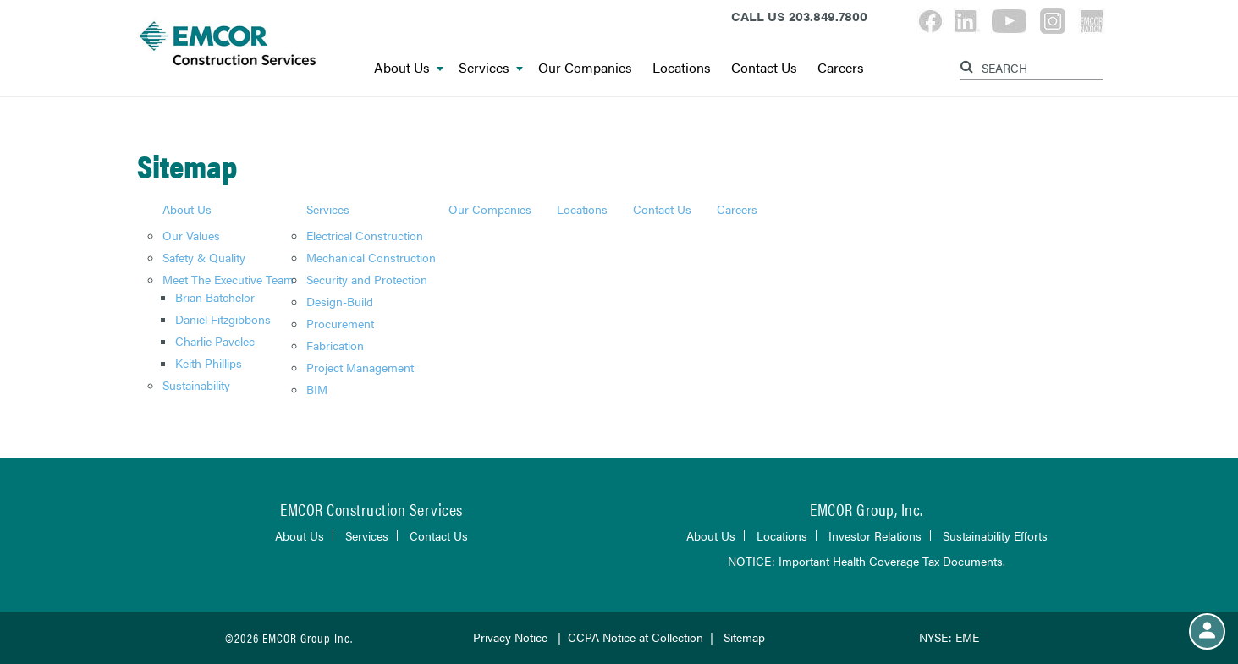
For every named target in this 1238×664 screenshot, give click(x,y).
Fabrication (335, 345)
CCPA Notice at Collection (635, 636)
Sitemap (744, 636)
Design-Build (339, 301)
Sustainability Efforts (995, 535)
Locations (681, 68)
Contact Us (764, 68)
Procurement (340, 323)
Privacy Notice (510, 636)
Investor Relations (875, 535)
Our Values (191, 235)
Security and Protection (366, 279)
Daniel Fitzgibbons (223, 318)
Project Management (360, 367)
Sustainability (196, 384)
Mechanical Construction (371, 257)
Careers (840, 68)
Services (491, 68)
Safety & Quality (203, 257)
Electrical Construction (364, 235)
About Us (408, 68)
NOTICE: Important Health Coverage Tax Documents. (866, 560)
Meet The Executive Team (228, 279)
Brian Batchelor (215, 296)
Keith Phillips (208, 362)
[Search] (969, 64)
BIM (316, 389)
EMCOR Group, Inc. (866, 509)
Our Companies (585, 68)
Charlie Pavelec (215, 340)
